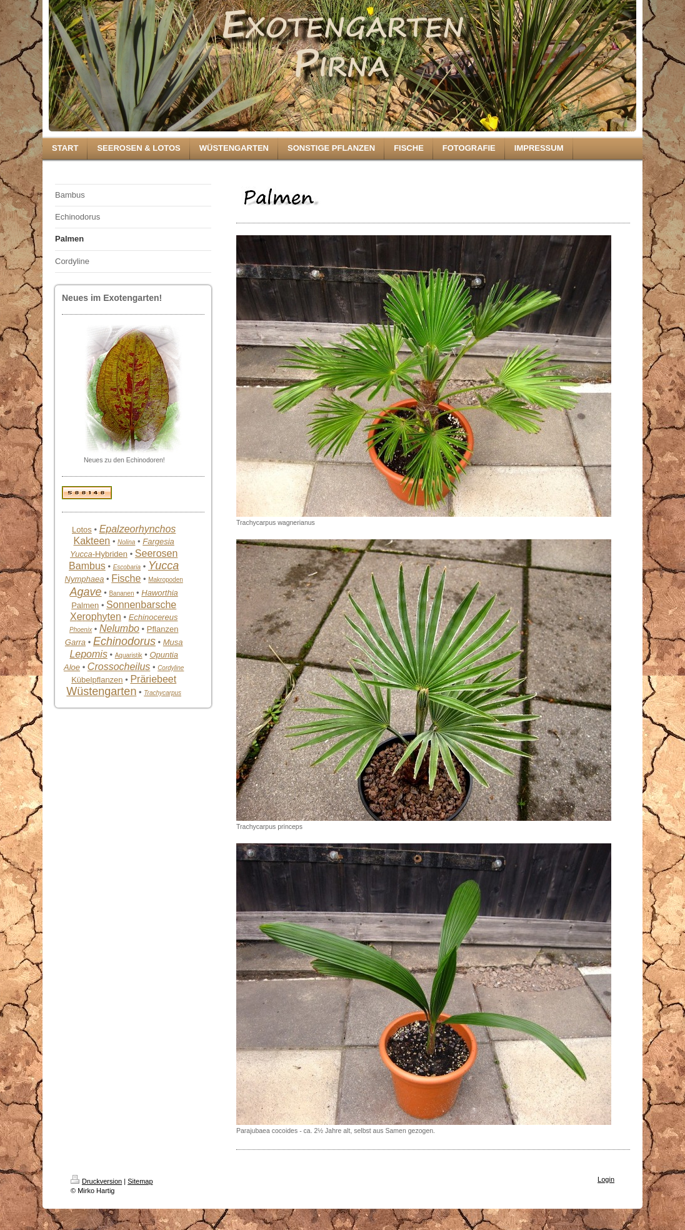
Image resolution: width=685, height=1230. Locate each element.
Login (606, 1179)
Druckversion (96, 1181)
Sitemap (140, 1181)
